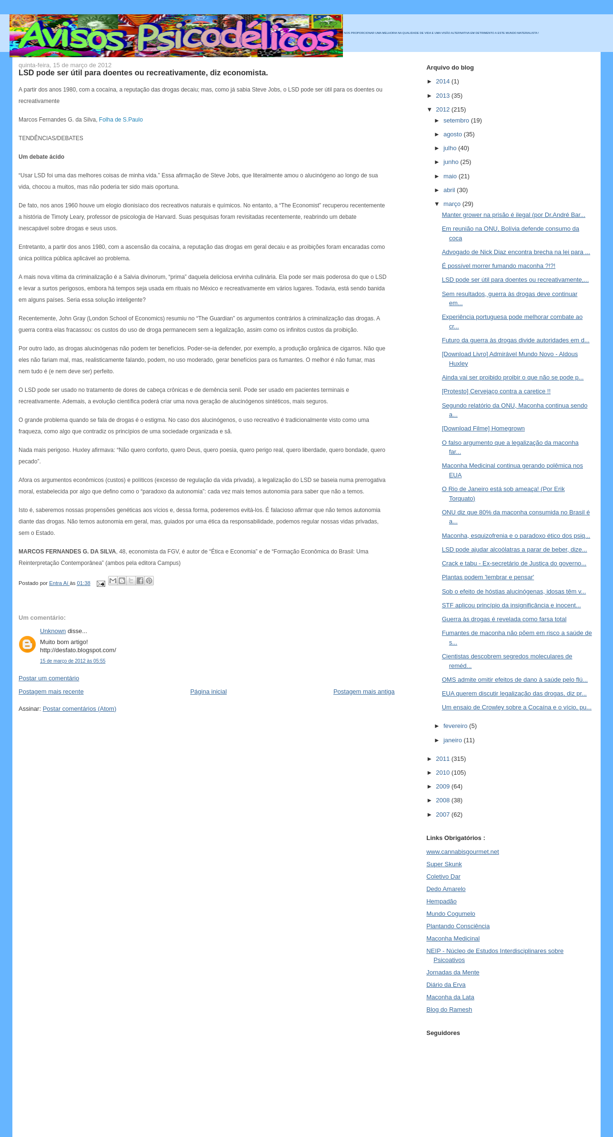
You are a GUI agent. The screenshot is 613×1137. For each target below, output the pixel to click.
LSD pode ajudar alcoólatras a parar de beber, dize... (514, 549)
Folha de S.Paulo (121, 119)
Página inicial (208, 691)
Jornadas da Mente (452, 972)
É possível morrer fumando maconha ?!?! (498, 265)
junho (451, 161)
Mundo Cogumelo (450, 913)
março (452, 203)
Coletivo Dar (443, 876)
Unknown (53, 631)
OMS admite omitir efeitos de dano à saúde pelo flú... (515, 679)
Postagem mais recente (51, 691)
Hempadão (441, 901)
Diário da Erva (445, 984)
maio (451, 176)
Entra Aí (59, 583)
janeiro (453, 740)
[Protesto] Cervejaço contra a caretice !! (496, 391)
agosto (453, 134)
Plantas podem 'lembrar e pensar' (488, 577)
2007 (444, 814)
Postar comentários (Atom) (80, 708)
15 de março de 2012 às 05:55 (72, 661)
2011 (444, 758)
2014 (444, 81)
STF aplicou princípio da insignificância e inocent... (511, 605)
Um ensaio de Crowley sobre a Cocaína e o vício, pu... (517, 707)
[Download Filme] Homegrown (483, 428)
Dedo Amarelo (445, 888)
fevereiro (456, 725)
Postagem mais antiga (364, 691)
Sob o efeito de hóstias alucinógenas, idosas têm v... (514, 591)
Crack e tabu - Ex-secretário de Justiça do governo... (514, 563)
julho (450, 148)
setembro (457, 120)
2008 (444, 800)
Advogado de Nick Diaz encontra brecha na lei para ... (516, 252)
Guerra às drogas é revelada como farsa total (504, 619)
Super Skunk (444, 864)
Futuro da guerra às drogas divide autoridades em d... (516, 340)
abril (450, 190)
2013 (444, 95)
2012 (444, 109)
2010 (444, 772)
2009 (444, 786)
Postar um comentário (49, 678)
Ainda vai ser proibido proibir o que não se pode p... (513, 377)
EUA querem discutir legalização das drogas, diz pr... (514, 693)
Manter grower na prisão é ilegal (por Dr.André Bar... (513, 214)
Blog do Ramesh (449, 1009)
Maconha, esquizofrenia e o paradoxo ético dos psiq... (516, 535)
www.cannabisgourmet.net (462, 851)
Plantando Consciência (458, 926)
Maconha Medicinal (453, 938)
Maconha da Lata (450, 997)
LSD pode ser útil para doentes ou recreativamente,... (515, 279)
